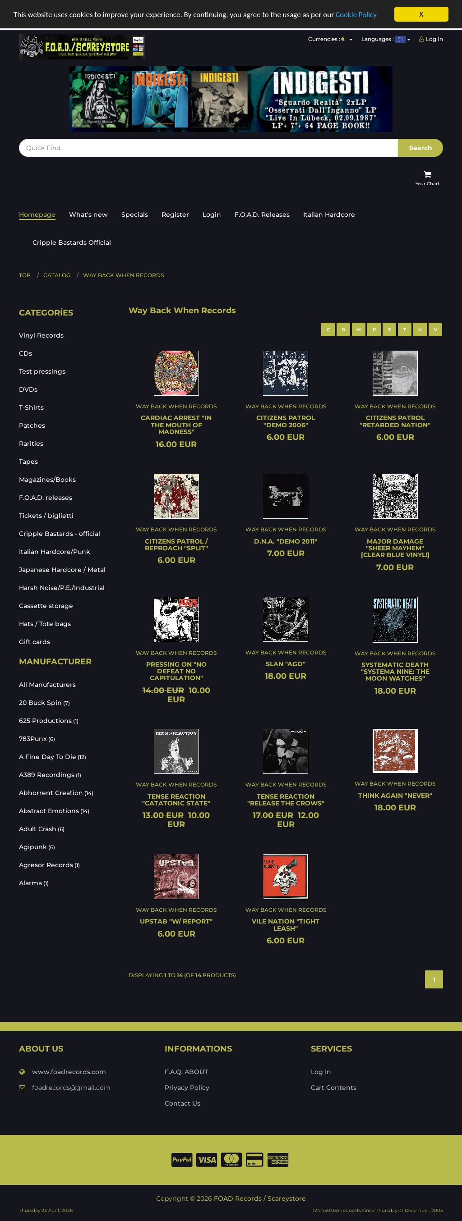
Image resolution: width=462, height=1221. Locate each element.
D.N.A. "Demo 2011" (285, 541)
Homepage (37, 214)
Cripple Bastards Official (71, 242)
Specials (134, 214)
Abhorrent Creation (56, 793)
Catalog (56, 274)
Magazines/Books (47, 480)
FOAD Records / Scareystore (260, 1198)
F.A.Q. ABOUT (186, 1071)
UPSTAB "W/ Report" (176, 921)
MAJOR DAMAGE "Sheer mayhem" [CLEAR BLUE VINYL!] (395, 548)
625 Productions (49, 721)
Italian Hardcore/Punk (54, 552)
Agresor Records (49, 865)
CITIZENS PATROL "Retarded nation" (395, 421)
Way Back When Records (123, 274)
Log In (431, 39)
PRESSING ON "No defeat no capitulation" (176, 671)
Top (25, 274)
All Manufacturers (47, 685)
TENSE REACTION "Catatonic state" (176, 799)
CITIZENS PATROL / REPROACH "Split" (176, 544)
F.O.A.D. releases (45, 498)
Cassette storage (46, 606)
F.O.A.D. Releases (262, 214)
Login (212, 214)
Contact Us (182, 1103)
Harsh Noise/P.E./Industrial (62, 588)
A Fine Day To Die (52, 757)
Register (175, 214)
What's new (88, 214)
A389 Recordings (50, 775)
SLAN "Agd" (285, 663)
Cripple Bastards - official (59, 534)
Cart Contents (333, 1087)
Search (420, 147)
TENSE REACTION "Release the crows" (285, 799)
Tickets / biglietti (46, 516)
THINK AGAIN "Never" (395, 795)
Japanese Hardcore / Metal (62, 570)
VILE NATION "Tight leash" (285, 924)
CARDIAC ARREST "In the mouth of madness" (176, 425)
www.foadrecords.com (62, 1071)
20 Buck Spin (44, 703)
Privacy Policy (187, 1087)
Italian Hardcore (329, 214)
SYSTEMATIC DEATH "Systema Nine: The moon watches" (395, 671)
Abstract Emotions (54, 811)
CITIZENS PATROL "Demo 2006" (285, 421)
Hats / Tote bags (45, 624)
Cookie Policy (356, 14)
